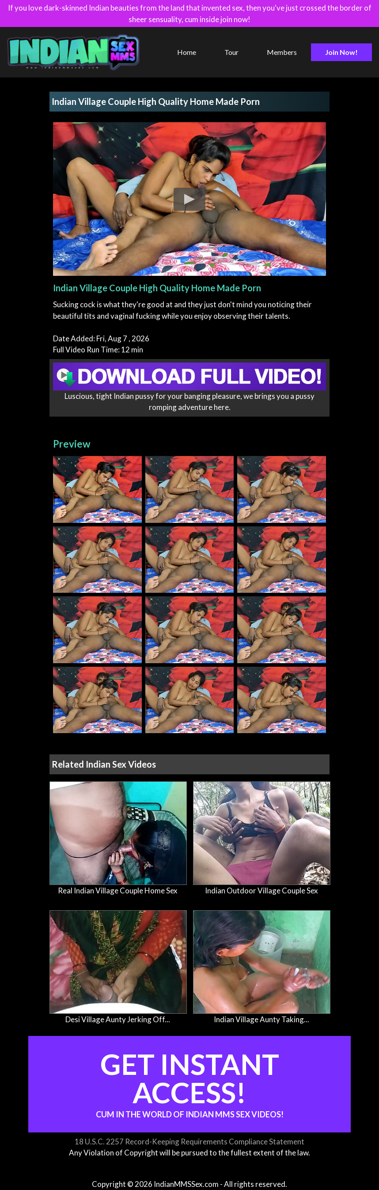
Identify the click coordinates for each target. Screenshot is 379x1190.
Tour (231, 52)
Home (186, 52)
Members (282, 52)
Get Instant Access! (189, 1083)
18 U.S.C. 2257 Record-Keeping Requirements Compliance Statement (189, 1141)
